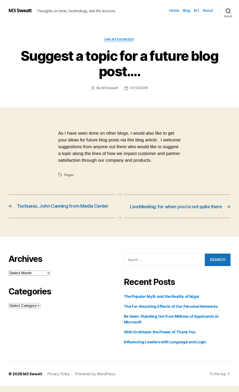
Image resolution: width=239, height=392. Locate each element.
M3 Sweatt (21, 10)
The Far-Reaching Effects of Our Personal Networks (171, 312)
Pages (69, 175)
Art (196, 10)
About (207, 10)
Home (174, 10)
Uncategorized (119, 40)
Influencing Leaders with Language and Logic (165, 348)
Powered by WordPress (97, 380)
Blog (186, 10)
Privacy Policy (60, 380)
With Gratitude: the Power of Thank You (159, 338)
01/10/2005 (139, 88)
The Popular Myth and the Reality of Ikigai (161, 302)
